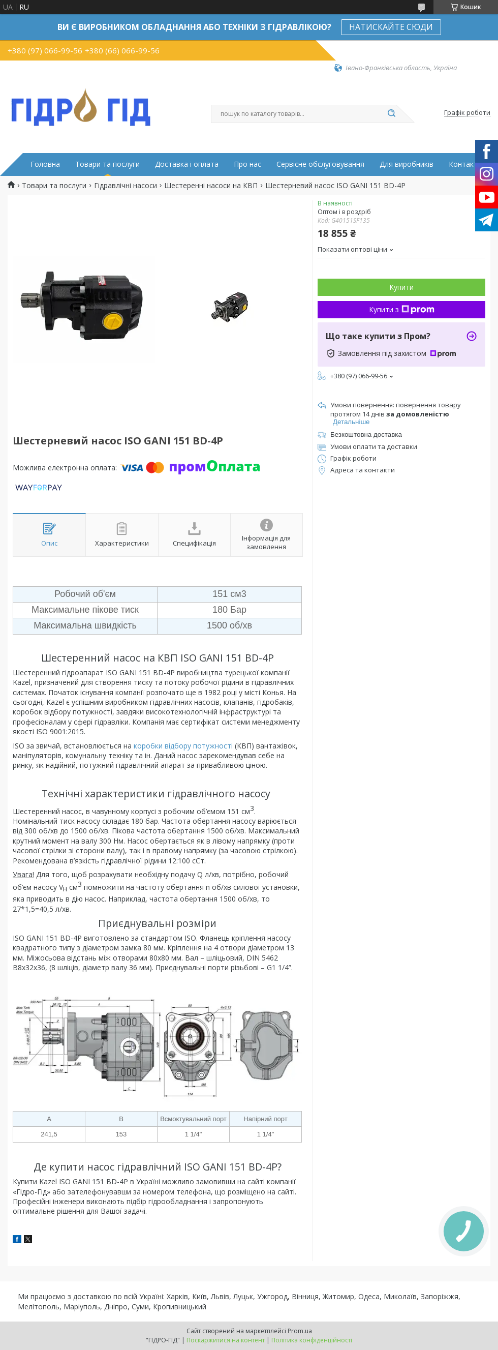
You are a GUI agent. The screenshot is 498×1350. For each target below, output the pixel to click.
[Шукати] (391, 114)
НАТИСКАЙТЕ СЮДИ (391, 27)
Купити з (401, 309)
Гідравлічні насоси (125, 185)
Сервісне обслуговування (320, 164)
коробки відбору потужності (183, 746)
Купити (401, 287)
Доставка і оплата (187, 164)
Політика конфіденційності (311, 1340)
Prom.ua (300, 1331)
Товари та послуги (107, 164)
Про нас (247, 164)
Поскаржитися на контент (225, 1340)
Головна (45, 164)
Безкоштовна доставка (366, 434)
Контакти (465, 164)
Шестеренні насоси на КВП (211, 185)
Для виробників (406, 164)
